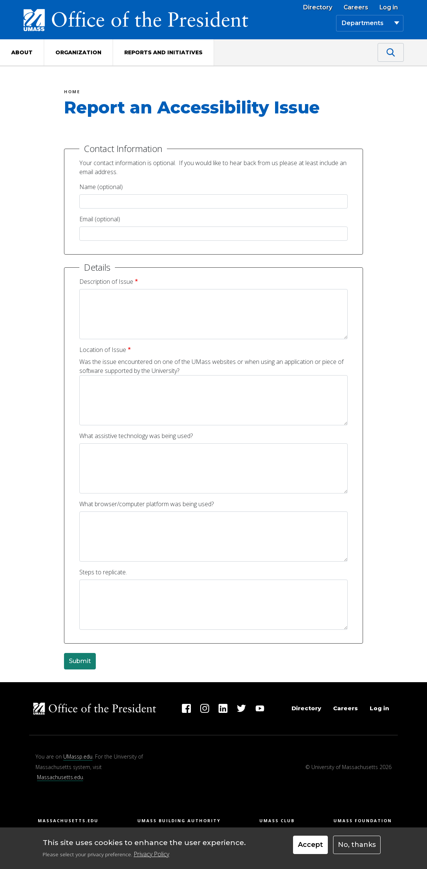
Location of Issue (102, 350)
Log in (388, 7)
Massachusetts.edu (60, 777)
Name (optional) (101, 187)
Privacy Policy (151, 854)
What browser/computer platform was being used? (146, 504)
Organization (78, 52)
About (22, 52)
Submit (80, 661)
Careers (356, 7)
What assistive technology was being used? (136, 436)
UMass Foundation (362, 820)
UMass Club (277, 820)
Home (72, 93)
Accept (310, 845)
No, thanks (357, 845)
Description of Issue (106, 281)
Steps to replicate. (103, 572)
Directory (317, 7)
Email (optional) (99, 219)
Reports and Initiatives (163, 52)
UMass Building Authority (178, 820)
